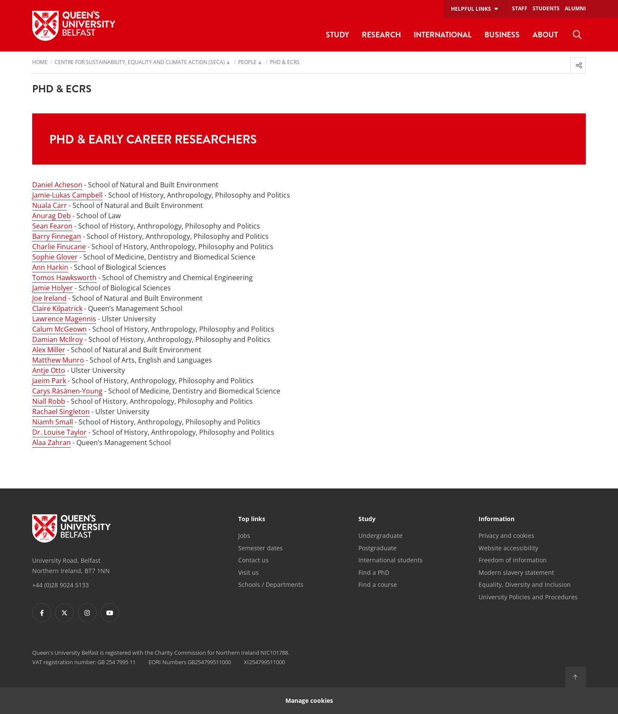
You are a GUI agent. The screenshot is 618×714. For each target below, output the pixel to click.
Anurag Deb (51, 215)
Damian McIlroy (57, 339)
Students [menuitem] (546, 8)
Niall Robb (48, 401)
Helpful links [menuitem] (471, 8)
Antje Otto (48, 370)
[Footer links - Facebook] (41, 612)
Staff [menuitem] (519, 8)
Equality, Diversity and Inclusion (525, 584)
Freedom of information (513, 560)
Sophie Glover (55, 257)
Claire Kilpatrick (57, 308)
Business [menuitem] (502, 34)
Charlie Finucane (59, 246)
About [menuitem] (545, 34)
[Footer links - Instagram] (87, 612)
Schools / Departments (270, 584)
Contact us (253, 560)
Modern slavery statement (516, 572)
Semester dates (260, 548)
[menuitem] (577, 34)
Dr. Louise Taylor (59, 432)
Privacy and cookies (506, 535)
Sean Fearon (52, 226)
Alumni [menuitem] (575, 8)
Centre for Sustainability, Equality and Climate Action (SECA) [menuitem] (140, 63)
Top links (251, 519)
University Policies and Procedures (528, 597)
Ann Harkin (50, 267)
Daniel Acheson (57, 184)
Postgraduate (377, 548)
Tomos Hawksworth (64, 277)
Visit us (248, 572)
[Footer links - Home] (71, 528)
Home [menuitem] (40, 63)
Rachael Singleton (61, 411)
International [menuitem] (443, 34)
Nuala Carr (49, 205)
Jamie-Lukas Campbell (67, 195)
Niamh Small (52, 422)
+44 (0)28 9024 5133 (60, 585)
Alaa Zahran (51, 442)
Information (497, 519)
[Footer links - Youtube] (109, 612)
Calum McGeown (59, 329)
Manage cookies (309, 700)
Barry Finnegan (56, 236)
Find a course (377, 584)
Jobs (244, 535)
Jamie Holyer (52, 288)
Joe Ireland (49, 298)
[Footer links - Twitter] (64, 612)
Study (367, 519)
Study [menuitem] (337, 34)
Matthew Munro (58, 360)
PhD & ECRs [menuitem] (285, 63)
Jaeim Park (49, 380)
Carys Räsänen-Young (67, 391)
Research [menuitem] (381, 34)
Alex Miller (48, 349)
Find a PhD (373, 572)
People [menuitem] (247, 63)
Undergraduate (380, 535)
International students (390, 560)
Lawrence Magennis (64, 318)
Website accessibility (508, 548)
